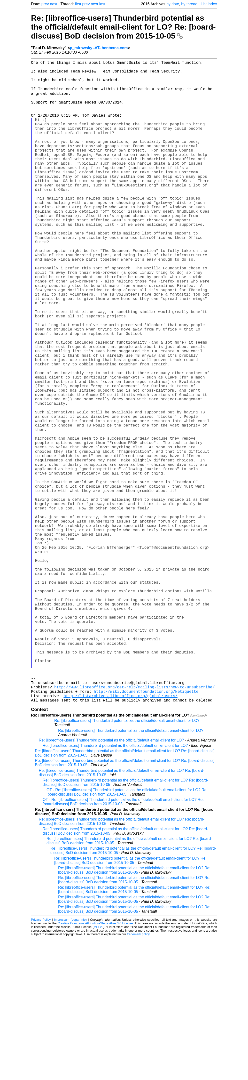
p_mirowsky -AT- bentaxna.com (99, 48)
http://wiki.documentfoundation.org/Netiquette (146, 831)
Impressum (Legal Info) (70, 1062)
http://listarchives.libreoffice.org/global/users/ (120, 836)
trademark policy (138, 1076)
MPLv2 (98, 1069)
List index (209, 4)
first (78, 4)
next (53, 4)
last (102, 4)
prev (45, 4)
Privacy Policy (41, 1062)
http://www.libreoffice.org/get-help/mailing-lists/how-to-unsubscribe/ (134, 826)
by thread (189, 4)
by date (172, 4)
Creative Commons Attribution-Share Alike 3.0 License (95, 1065)
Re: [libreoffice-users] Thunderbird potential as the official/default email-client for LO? (126, 863)
